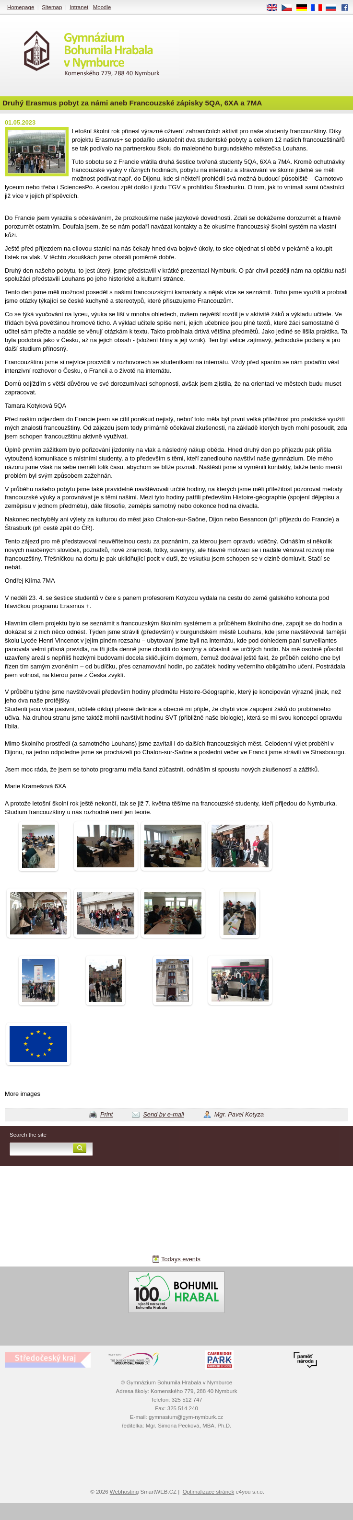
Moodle (102, 7)
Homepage (20, 7)
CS (290, 8)
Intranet (79, 7)
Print (106, 1114)
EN (275, 8)
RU (334, 8)
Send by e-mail (163, 1114)
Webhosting (124, 1492)
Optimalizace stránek (209, 1492)
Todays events (180, 1259)
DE (305, 8)
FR (319, 8)
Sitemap (52, 7)
